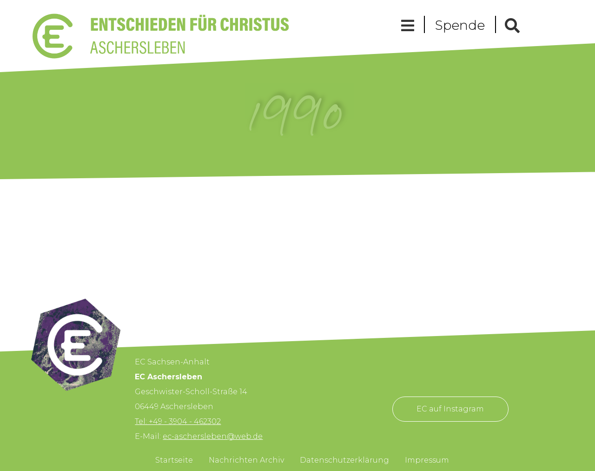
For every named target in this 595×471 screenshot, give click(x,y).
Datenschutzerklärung (344, 460)
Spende (460, 25)
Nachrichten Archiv (246, 460)
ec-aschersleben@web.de (213, 436)
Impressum (427, 460)
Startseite (174, 460)
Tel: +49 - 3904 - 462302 (178, 421)
